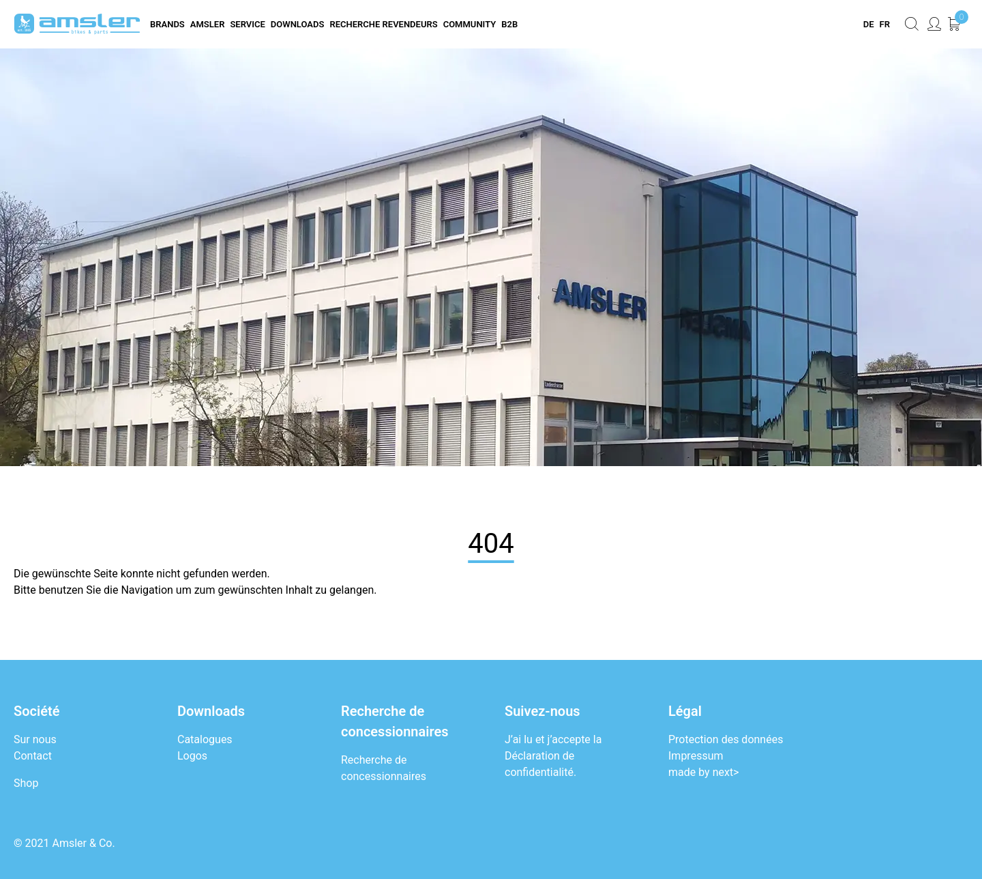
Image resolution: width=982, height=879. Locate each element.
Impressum (696, 755)
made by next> (703, 772)
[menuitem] (867, 24)
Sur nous (35, 739)
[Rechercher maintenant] (912, 24)
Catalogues (205, 739)
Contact (33, 755)
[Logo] (77, 24)
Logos (192, 755)
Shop (26, 783)
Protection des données (725, 739)
